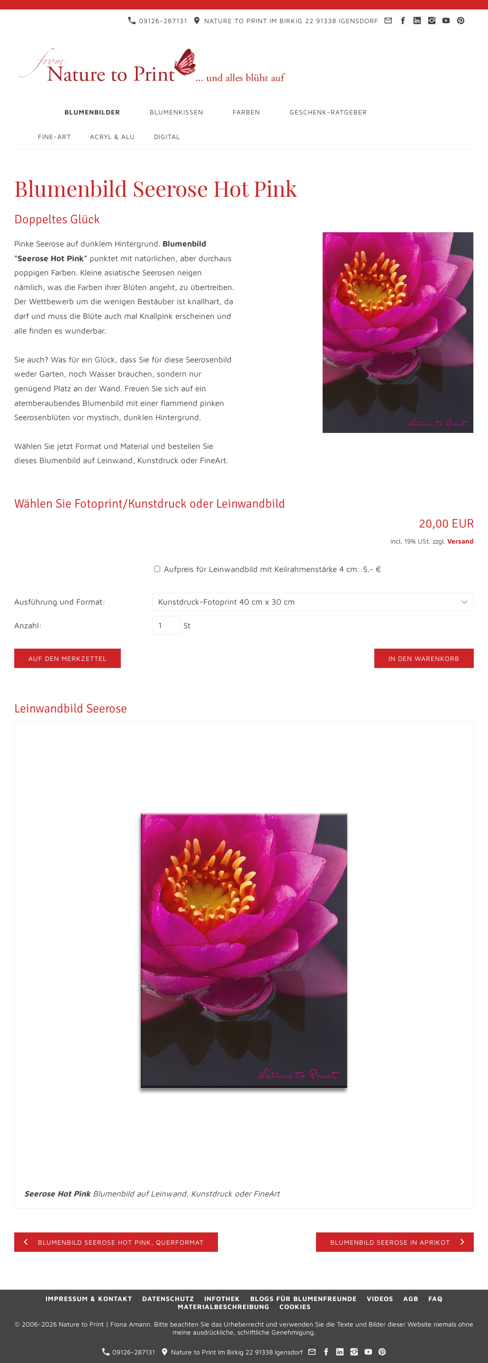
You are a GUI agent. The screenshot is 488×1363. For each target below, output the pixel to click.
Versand (460, 541)
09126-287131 (157, 21)
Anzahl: (28, 625)
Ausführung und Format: (60, 602)
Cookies (295, 1306)
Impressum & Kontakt (88, 1298)
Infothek (222, 1298)
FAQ (435, 1298)
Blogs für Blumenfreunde (303, 1298)
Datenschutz (168, 1298)
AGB (410, 1298)
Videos (380, 1298)
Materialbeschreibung (224, 1306)
